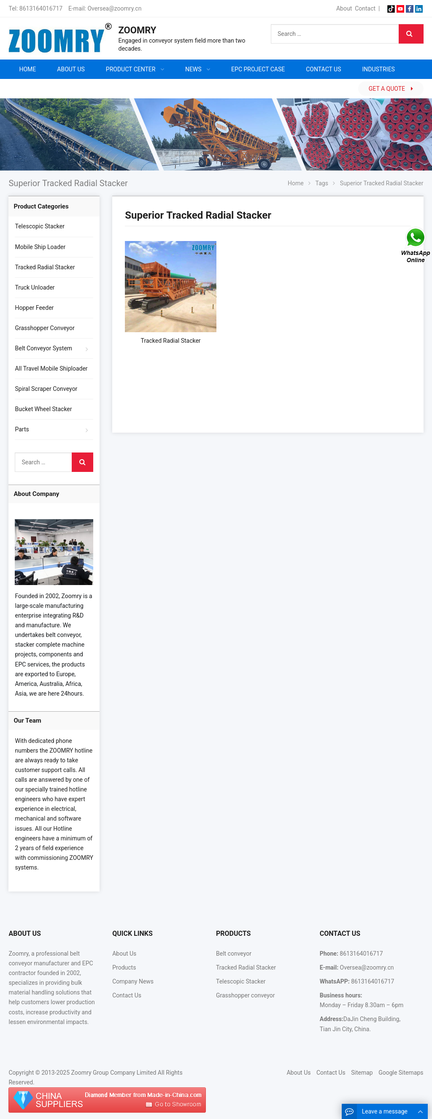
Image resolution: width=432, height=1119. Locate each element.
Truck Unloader (34, 287)
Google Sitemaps (400, 1072)
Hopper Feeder (34, 307)
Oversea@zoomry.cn (114, 8)
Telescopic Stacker (40, 226)
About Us (124, 953)
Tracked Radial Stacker (45, 267)
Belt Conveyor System (43, 348)
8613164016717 (40, 8)
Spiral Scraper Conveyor (46, 388)
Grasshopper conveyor (245, 995)
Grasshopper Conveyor (44, 328)
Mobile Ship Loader (40, 247)
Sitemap (362, 1072)
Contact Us (126, 995)
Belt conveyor (233, 953)
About (344, 8)
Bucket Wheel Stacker (43, 409)
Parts (22, 429)
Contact (365, 8)
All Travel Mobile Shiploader (51, 368)
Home (27, 69)
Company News (133, 981)
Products (124, 967)
